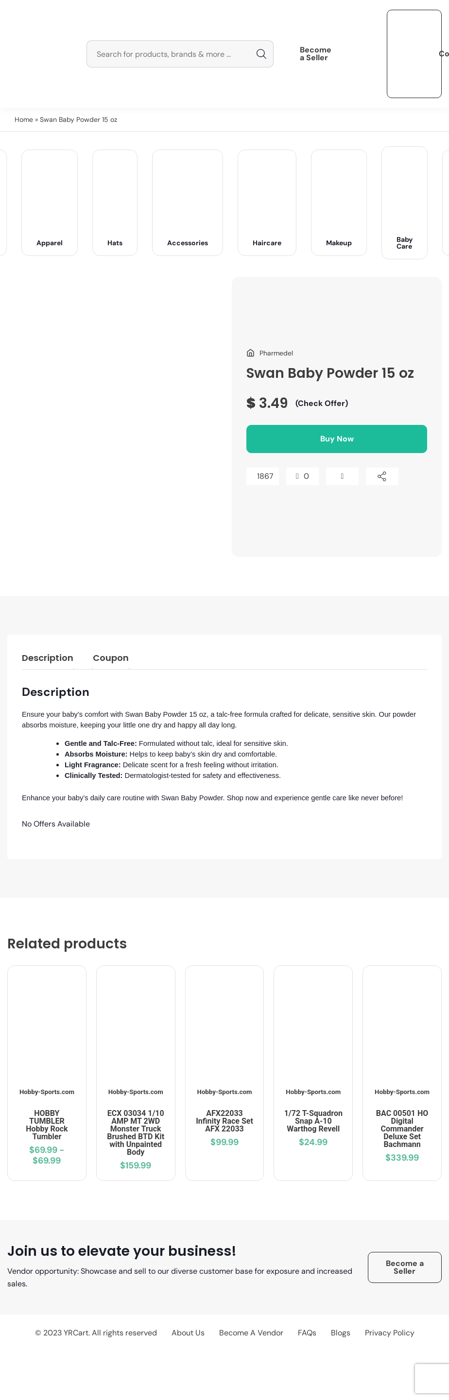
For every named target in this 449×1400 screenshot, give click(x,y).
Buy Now (337, 439)
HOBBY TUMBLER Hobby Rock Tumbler (47, 1125)
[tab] (47, 659)
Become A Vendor (251, 1333)
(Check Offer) (321, 403)
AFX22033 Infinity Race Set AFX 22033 (224, 1121)
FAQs (307, 1333)
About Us (188, 1333)
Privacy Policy (389, 1333)
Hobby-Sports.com (46, 1092)
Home (24, 119)
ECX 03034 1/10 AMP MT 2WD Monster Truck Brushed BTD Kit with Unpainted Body (135, 1133)
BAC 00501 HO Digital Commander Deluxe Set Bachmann (402, 1129)
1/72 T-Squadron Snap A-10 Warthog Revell (313, 1121)
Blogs (340, 1333)
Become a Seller (315, 54)
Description (47, 658)
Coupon (111, 658)
